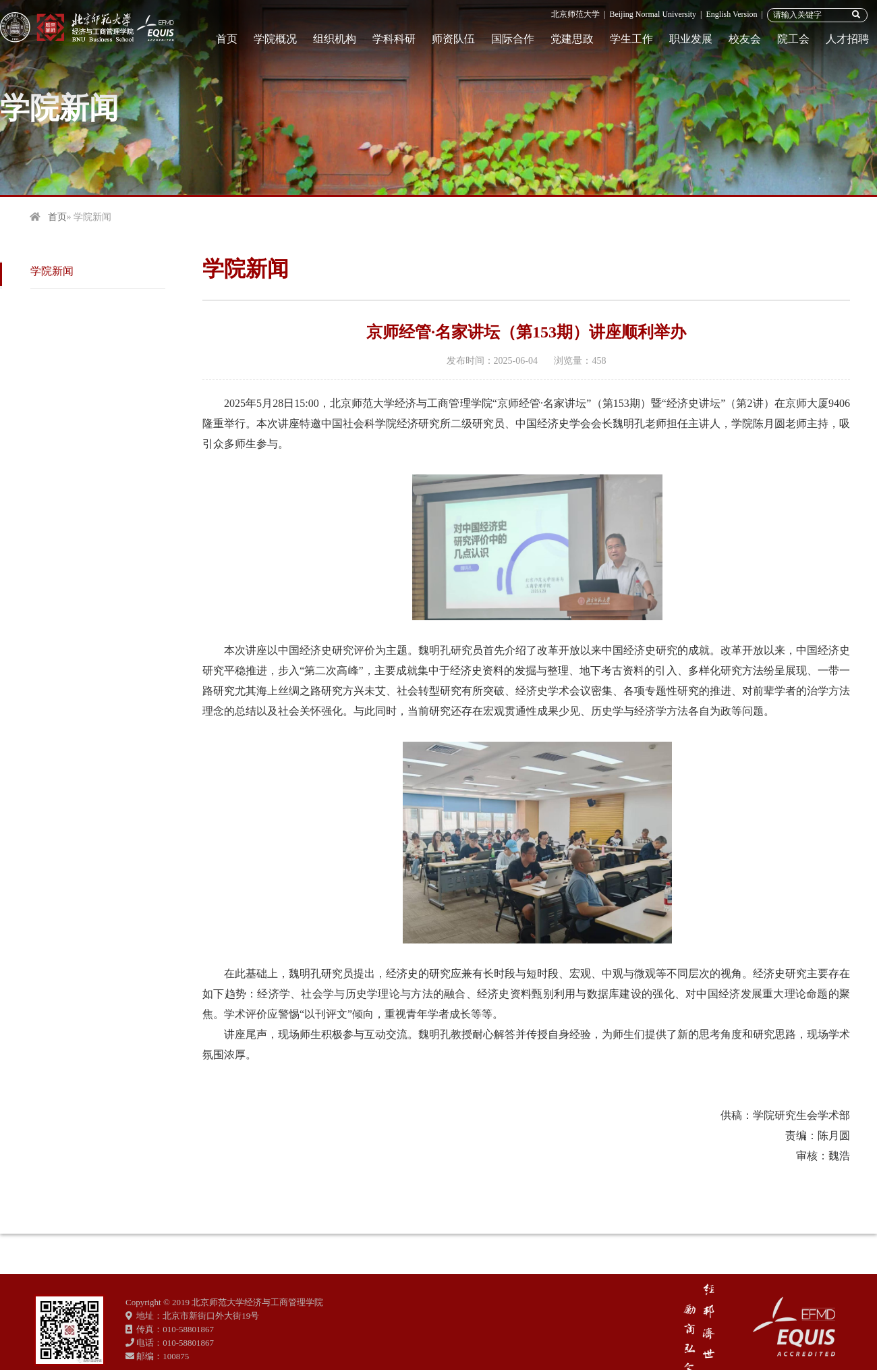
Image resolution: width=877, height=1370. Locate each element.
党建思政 (572, 39)
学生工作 (631, 39)
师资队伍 (453, 39)
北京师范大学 (575, 14)
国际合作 (512, 39)
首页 (226, 39)
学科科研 (394, 39)
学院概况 (275, 39)
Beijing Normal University (652, 14)
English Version (731, 14)
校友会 (745, 39)
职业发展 (690, 39)
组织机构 (334, 39)
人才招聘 (847, 39)
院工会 (793, 39)
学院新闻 (52, 271)
